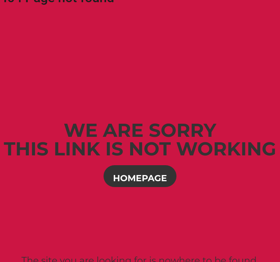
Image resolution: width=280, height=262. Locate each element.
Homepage (140, 178)
